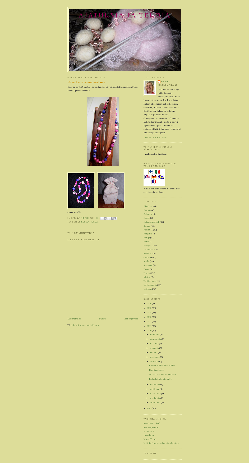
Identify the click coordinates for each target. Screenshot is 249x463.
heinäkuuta (155, 357)
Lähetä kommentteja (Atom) (86, 325)
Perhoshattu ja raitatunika (160, 379)
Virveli (165, 82)
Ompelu (147, 257)
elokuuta (154, 352)
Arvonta (147, 210)
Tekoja (95, 222)
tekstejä (147, 277)
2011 (149, 326)
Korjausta (148, 233)
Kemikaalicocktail (152, 423)
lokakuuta (154, 343)
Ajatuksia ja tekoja (125, 15)
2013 (149, 317)
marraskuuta (156, 339)
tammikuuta (155, 402)
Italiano (147, 226)
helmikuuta (155, 398)
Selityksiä (148, 265)
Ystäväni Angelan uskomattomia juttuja (161, 443)
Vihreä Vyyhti (150, 439)
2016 (149, 303)
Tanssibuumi (149, 435)
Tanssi (146, 269)
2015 (149, 308)
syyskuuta (154, 348)
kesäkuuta (154, 361)
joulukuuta (155, 334)
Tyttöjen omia (150, 281)
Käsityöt (147, 245)
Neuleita (147, 253)
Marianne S (149, 431)
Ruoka (146, 261)
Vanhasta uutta (150, 285)
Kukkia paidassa (156, 370)
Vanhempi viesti (131, 318)
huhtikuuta (155, 389)
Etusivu (102, 318)
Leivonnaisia (149, 249)
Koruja (85, 222)
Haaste (147, 218)
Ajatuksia (148, 206)
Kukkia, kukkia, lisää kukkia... (163, 365)
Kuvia (146, 241)
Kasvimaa (148, 229)
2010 (149, 330)
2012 (149, 321)
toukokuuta (155, 384)
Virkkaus (148, 289)
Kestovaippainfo (151, 427)
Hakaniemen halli (151, 222)
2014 (149, 312)
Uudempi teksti (74, 318)
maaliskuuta (155, 393)
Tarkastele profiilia (155, 138)
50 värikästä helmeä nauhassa (162, 374)
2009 (149, 408)
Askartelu (148, 214)
